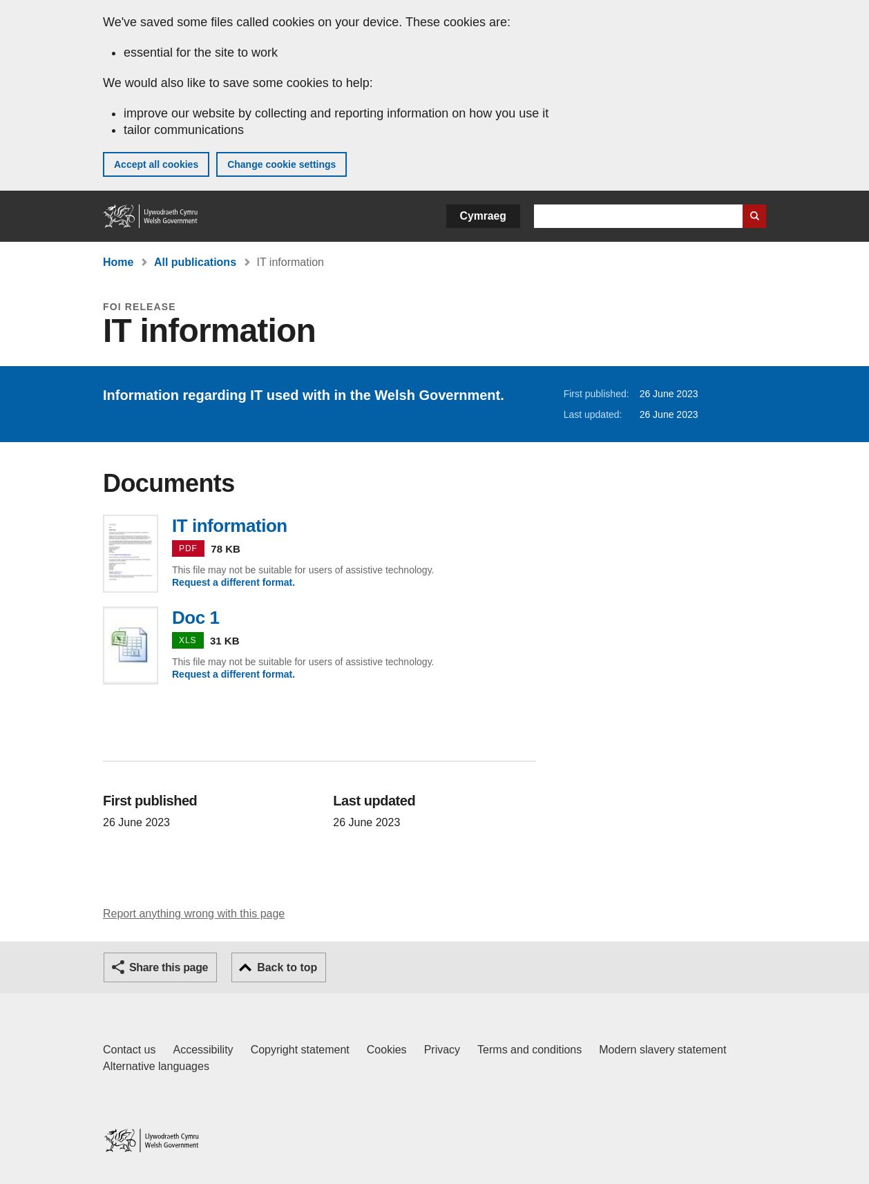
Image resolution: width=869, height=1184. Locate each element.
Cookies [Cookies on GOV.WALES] (387, 1050)
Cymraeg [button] (483, 216)
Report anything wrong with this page (194, 913)
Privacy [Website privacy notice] (442, 1050)
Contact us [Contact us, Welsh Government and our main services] (129, 1050)
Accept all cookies (156, 164)
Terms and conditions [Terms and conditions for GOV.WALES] (529, 1050)
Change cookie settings (281, 164)
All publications (195, 262)
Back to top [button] (287, 967)
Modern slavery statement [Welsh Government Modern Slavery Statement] (662, 1050)
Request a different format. (233, 582)
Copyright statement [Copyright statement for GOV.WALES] (300, 1050)
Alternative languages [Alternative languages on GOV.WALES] (156, 1066)
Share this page (168, 967)
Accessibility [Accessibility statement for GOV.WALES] (203, 1050)
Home (118, 262)
